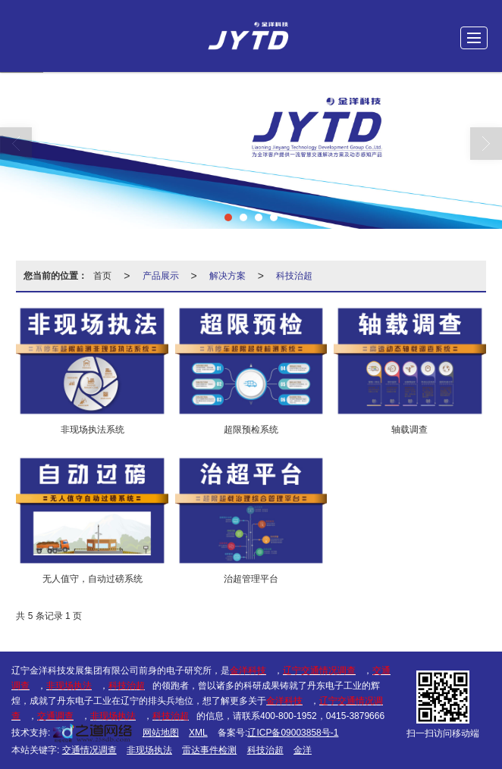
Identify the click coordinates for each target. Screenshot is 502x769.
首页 (102, 275)
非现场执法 (149, 750)
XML (198, 732)
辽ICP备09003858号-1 (292, 732)
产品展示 (161, 275)
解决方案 (227, 275)
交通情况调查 (89, 750)
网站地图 (161, 732)
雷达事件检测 (209, 750)
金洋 (302, 750)
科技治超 (294, 275)
